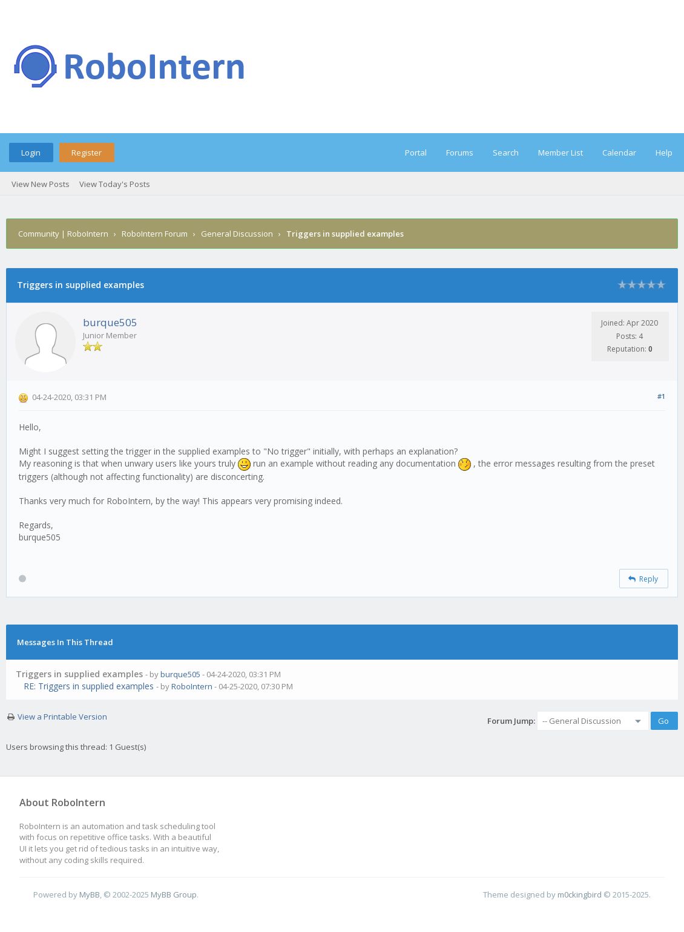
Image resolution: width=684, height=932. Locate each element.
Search (506, 152)
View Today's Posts (114, 184)
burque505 (110, 322)
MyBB (89, 894)
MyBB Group (174, 894)
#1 (661, 396)
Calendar (619, 152)
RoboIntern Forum (155, 233)
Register (86, 152)
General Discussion (237, 233)
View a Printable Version (62, 716)
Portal (416, 152)
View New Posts (41, 184)
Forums (459, 152)
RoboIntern (191, 686)
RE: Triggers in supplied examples (89, 686)
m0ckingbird (579, 894)
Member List (560, 152)
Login (31, 152)
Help (664, 152)
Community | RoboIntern (63, 233)
